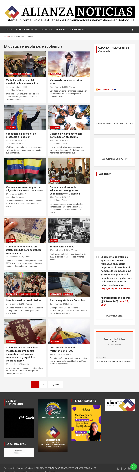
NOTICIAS (45, 30)
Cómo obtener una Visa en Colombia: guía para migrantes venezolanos (23, 250)
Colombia (55, 127)
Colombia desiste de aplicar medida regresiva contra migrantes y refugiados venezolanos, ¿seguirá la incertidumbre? (22, 354)
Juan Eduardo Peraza (15, 90)
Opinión (54, 240)
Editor (72, 87)
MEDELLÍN (27, 74)
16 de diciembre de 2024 (60, 250)
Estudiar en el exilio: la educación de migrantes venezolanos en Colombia (65, 190)
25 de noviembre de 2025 (16, 87)
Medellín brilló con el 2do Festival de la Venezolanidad (22, 82)
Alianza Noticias (26, 468)
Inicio (9, 30)
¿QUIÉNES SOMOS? (25, 30)
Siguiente (55, 384)
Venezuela (55, 74)
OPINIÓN (60, 30)
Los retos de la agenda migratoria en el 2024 (63, 349)
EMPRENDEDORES (77, 30)
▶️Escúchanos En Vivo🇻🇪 (106, 89)
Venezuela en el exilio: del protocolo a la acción (21, 135)
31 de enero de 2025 (14, 257)
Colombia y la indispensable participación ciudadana (66, 135)
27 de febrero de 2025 (59, 87)
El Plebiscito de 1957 (62, 246)
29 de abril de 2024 (14, 364)
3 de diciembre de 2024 (15, 304)
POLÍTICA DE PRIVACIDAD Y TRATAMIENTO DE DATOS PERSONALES (66, 468)
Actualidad (12, 294)
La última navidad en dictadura (23, 300)
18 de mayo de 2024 (58, 304)
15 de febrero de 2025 (59, 140)
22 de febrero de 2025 (15, 140)
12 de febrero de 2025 (59, 197)
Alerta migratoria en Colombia (67, 300)
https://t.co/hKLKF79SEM (115, 288)
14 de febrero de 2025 (15, 194)
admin (26, 364)
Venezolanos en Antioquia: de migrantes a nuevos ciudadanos (24, 189)
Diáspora (11, 127)
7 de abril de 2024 (57, 354)
